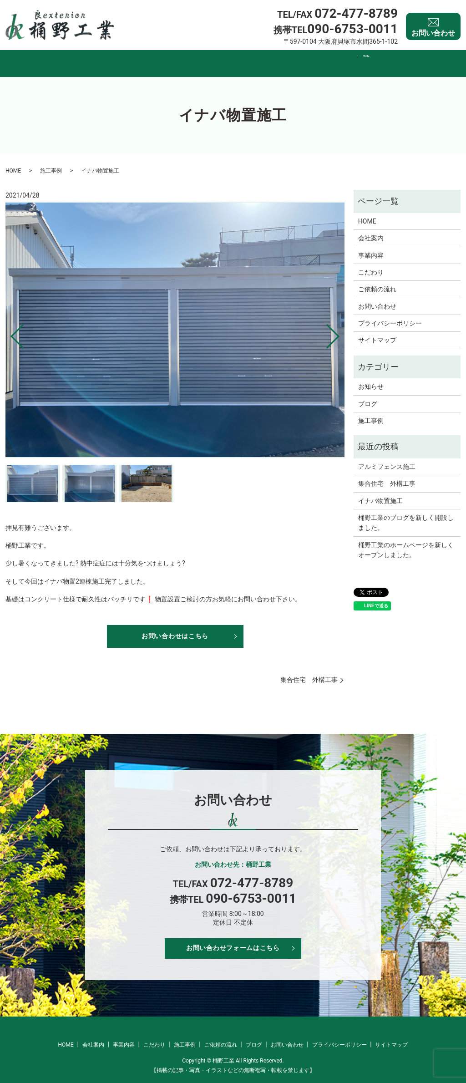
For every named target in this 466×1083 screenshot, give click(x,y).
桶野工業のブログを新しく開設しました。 (406, 514)
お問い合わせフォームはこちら (232, 947)
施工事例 (261, 58)
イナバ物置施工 (380, 492)
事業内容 (172, 58)
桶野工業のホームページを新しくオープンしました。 (406, 541)
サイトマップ (377, 331)
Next (340, 323)
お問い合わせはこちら (175, 629)
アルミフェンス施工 (386, 458)
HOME (86, 58)
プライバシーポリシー (390, 314)
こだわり (216, 58)
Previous (9, 323)
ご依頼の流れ (312, 58)
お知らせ (371, 377)
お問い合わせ (433, 27)
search (388, 59)
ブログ (360, 58)
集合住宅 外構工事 (309, 674)
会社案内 (127, 58)
